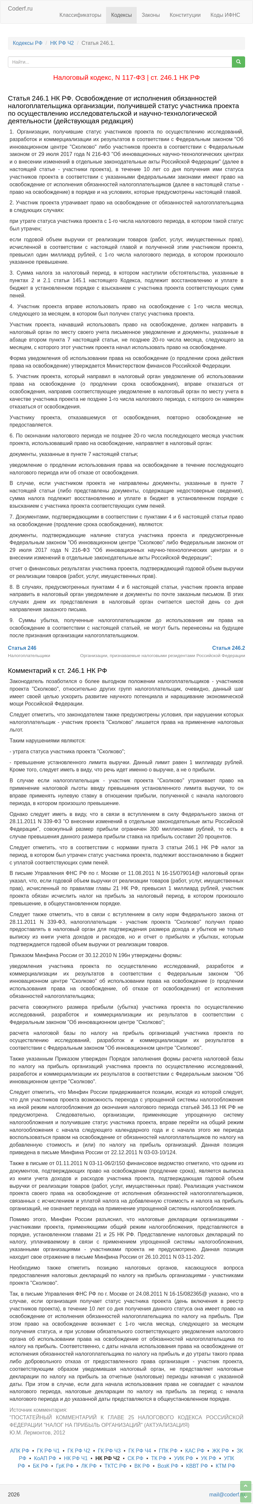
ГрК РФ (64, 1466)
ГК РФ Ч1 (48, 1451)
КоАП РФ (45, 1458)
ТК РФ (158, 1458)
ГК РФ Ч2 (79, 1451)
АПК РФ (19, 1451)
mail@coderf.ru (227, 1494)
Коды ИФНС (225, 15)
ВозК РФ (167, 1466)
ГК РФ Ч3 (109, 1451)
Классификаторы (80, 15)
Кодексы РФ (27, 43)
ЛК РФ (89, 1466)
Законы (151, 15)
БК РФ (40, 1466)
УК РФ (208, 1458)
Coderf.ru (20, 8)
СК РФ (135, 1458)
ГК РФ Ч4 (139, 1451)
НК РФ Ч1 (76, 1458)
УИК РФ (183, 1458)
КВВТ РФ (197, 1466)
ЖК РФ (220, 1451)
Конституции (185, 15)
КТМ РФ (226, 1466)
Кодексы (121, 15)
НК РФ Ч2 (62, 43)
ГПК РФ (168, 1451)
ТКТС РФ (115, 1466)
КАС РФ (194, 1451)
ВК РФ (142, 1466)
